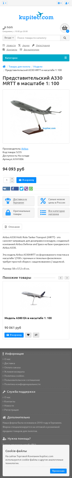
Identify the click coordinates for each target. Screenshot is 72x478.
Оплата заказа (11, 367)
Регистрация (41, 45)
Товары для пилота (19, 66)
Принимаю (58, 470)
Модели (37, 66)
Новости (9, 45)
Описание (12, 226)
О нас (7, 359)
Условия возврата (13, 371)
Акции (23, 45)
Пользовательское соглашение (21, 380)
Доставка (9, 363)
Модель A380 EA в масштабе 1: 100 (28, 318)
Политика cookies (13, 375)
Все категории (29, 49)
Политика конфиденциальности (21, 384)
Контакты (10, 49)
